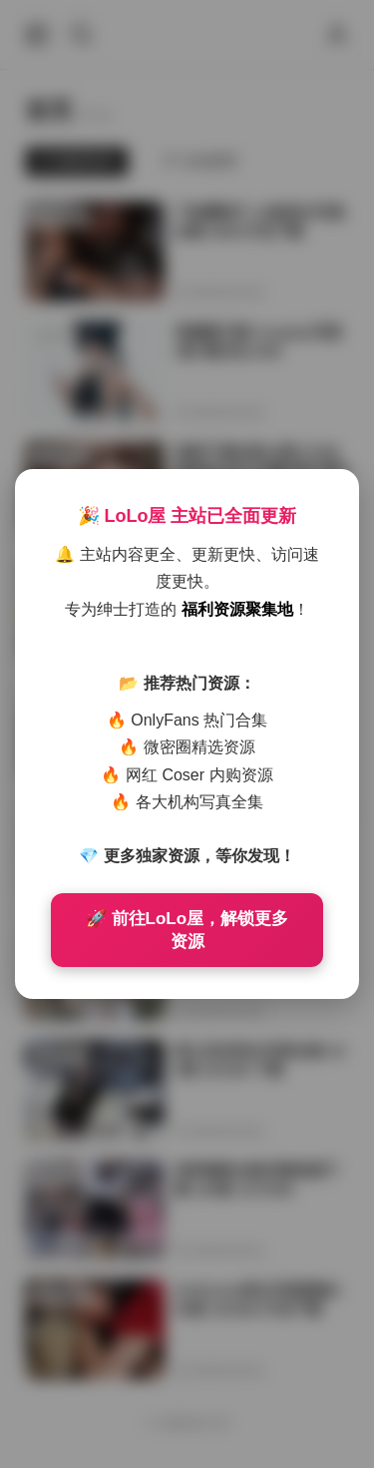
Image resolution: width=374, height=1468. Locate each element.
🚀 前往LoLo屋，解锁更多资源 (187, 930)
